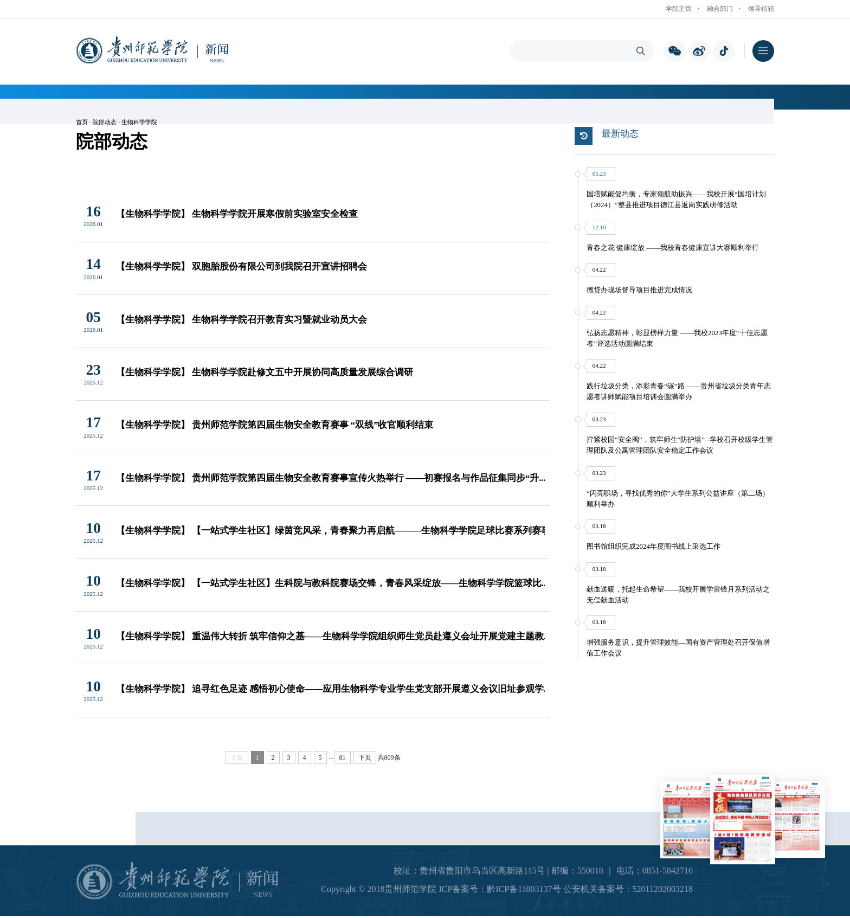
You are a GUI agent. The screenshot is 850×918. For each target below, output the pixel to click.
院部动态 (105, 122)
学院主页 (679, 8)
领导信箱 (761, 8)
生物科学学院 (139, 122)
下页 (364, 757)
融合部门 (720, 8)
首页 (82, 122)
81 (342, 757)
